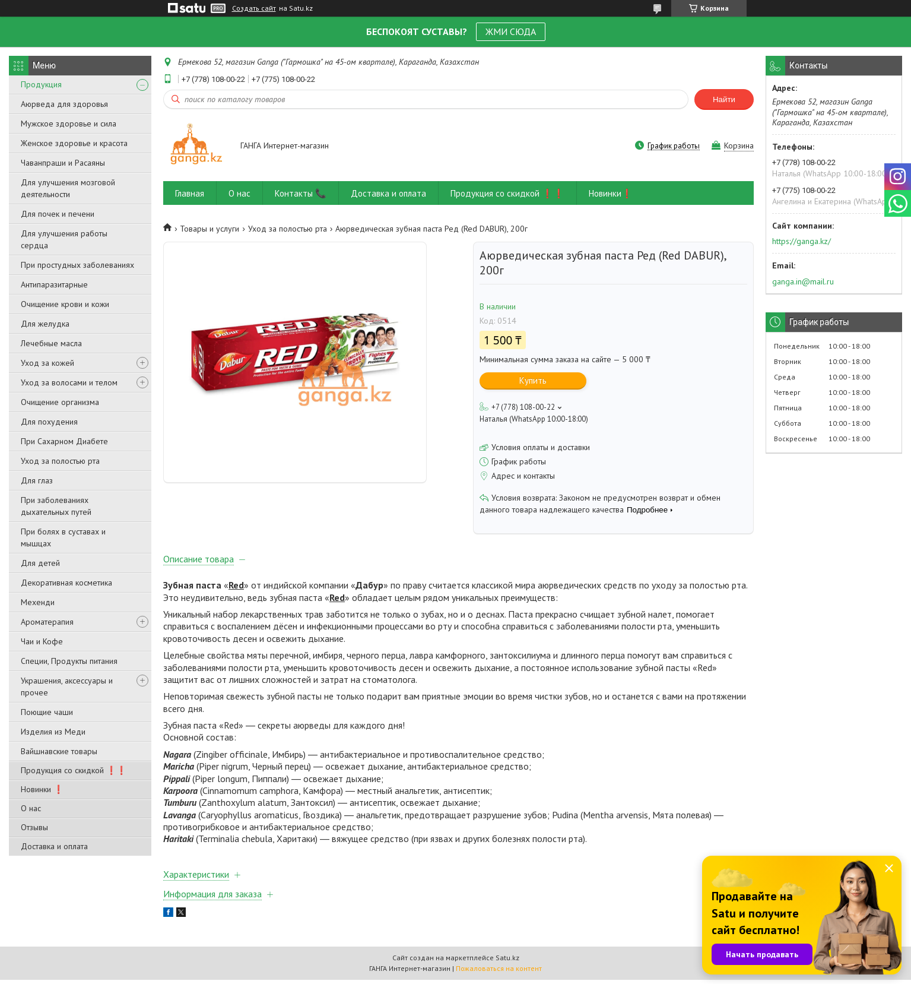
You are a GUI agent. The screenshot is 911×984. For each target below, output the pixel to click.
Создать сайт (254, 8)
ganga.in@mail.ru (803, 281)
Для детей (40, 563)
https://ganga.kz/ (801, 241)
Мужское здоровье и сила (68, 123)
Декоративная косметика (66, 582)
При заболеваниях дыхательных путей (56, 506)
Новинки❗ (611, 193)
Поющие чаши (47, 712)
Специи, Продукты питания (69, 661)
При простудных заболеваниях (77, 265)
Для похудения (49, 421)
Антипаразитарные (54, 284)
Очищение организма (60, 402)
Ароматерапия (47, 621)
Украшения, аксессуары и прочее (67, 686)
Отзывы (34, 827)
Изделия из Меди (53, 731)
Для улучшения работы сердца (64, 239)
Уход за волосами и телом (69, 382)
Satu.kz (507, 961)
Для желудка (45, 323)
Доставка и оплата (54, 846)
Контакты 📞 (300, 193)
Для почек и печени (57, 213)
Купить (533, 380)
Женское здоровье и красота (74, 143)
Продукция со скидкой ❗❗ (73, 770)
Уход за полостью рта (60, 460)
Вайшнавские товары (59, 751)
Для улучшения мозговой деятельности (68, 188)
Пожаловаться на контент (499, 972)
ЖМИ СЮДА (510, 31)
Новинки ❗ (42, 789)
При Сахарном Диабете (64, 441)
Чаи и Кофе (42, 641)
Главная (189, 193)
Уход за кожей (47, 362)
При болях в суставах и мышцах (63, 537)
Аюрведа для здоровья (64, 104)
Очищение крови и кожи (65, 304)
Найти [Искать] (724, 99)
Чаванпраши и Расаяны (63, 162)
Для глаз (37, 480)
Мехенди (38, 602)
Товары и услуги (209, 228)
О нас (31, 808)
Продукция (41, 84)
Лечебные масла (51, 343)
